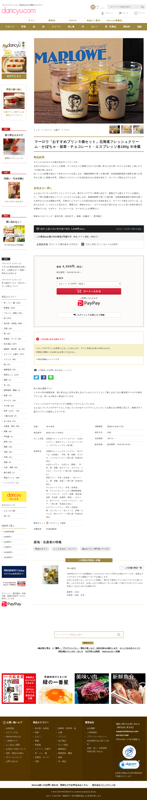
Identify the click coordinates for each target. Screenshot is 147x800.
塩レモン (7, 516)
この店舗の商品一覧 (133, 568)
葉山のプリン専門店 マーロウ (95, 549)
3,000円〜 (8, 537)
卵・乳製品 (110, 26)
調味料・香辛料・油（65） (15, 349)
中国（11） (8, 457)
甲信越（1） (9, 436)
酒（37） (7, 364)
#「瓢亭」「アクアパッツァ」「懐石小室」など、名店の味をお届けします (85, 648)
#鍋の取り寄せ (43, 648)
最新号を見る (14, 76)
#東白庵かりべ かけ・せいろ (70, 651)
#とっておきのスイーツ (130, 648)
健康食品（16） (10, 370)
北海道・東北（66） (12, 426)
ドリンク (62, 736)
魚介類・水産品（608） (13, 323)
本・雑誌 (62, 761)
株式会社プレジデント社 (103, 785)
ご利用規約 (92, 732)
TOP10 (73, 20)
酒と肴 (71, 26)
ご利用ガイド (12, 741)
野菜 (23, 26)
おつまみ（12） (10, 421)
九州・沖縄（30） (11, 467)
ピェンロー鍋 (9, 511)
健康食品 (62, 749)
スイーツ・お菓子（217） (14, 354)
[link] (129, 765)
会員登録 (10, 728)
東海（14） (8, 442)
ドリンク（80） (10, 359)
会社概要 (91, 728)
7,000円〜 (8, 547)
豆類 (37, 761)
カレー (94, 26)
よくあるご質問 (13, 745)
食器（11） (8, 395)
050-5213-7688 (122, 735)
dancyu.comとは (13, 736)
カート (139, 13)
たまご (38, 736)
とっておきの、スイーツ (64, 549)
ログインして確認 (58, 523)
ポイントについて (14, 757)
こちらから (68, 370)
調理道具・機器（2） (12, 390)
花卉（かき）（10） (12, 411)
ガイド (123, 13)
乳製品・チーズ (42, 757)
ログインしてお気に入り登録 (89, 314)
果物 (37, 741)
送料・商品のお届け (15, 753)
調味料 (126, 26)
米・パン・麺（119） (13, 303)
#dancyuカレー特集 (111, 651)
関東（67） (8, 431)
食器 (60, 757)
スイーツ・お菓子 (52, 130)
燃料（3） (8, 380)
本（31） (7, 385)
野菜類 (38, 745)
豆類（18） (8, 328)
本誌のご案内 (93, 20)
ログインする (12, 732)
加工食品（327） (11, 344)
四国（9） (8, 462)
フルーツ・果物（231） (13, 313)
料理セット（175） (12, 375)
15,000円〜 (8, 557)
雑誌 (139, 26)
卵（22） (7, 334)
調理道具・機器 (65, 753)
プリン (67, 130)
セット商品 (63, 745)
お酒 (60, 732)
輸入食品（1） (10, 472)
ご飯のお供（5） (11, 416)
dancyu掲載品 (114, 20)
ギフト (31, 20)
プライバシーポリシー (97, 736)
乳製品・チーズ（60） (13, 339)
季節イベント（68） (12, 478)
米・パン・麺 (41, 753)
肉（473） (8, 318)
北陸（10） (8, 452)
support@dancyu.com (127, 731)
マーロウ (50, 426)
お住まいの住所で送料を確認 (128, 229)
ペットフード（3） (12, 483)
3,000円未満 (9, 532)
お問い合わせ (12, 761)
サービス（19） (10, 400)
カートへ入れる (89, 291)
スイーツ (56, 26)
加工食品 (62, 741)
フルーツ (9, 26)
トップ (36, 130)
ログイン (107, 13)
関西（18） (8, 447)
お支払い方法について (16, 749)
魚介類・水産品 (42, 728)
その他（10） (9, 406)
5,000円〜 (8, 542)
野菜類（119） (10, 308)
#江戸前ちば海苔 (92, 651)
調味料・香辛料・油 (67, 728)
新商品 (52, 20)
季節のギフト (41, 549)
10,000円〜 (8, 552)
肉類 (37, 732)
